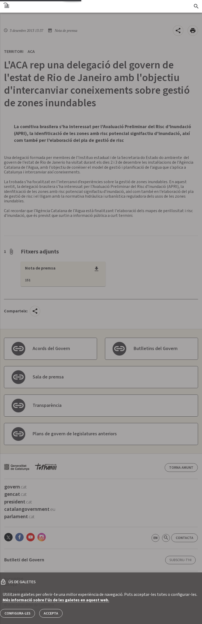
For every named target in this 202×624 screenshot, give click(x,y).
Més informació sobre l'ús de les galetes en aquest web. (56, 600)
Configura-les (17, 613)
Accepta (51, 613)
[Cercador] (196, 6)
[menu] (7, 6)
